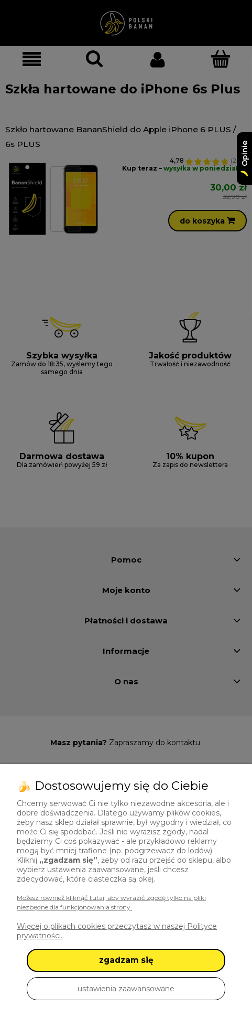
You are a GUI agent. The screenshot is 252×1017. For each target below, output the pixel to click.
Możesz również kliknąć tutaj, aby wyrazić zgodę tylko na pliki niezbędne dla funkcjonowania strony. (111, 902)
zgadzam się (126, 960)
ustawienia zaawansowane (126, 988)
